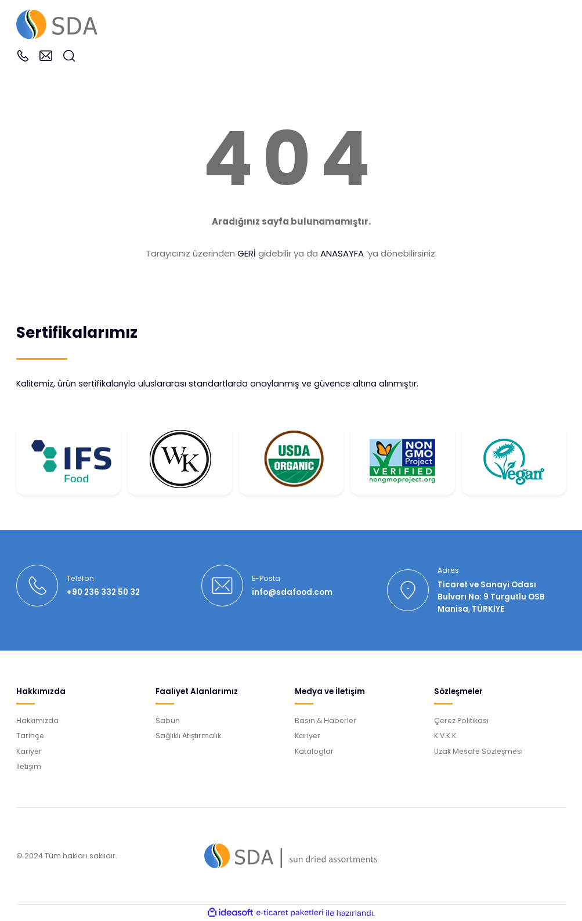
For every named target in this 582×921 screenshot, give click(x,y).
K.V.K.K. (446, 736)
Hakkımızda (37, 720)
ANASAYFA (342, 253)
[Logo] (56, 23)
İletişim (28, 766)
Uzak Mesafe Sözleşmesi (478, 751)
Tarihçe (30, 736)
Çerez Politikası (461, 720)
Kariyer (29, 751)
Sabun (168, 720)
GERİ (246, 253)
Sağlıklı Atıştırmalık (188, 736)
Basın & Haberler (325, 720)
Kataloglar (314, 751)
